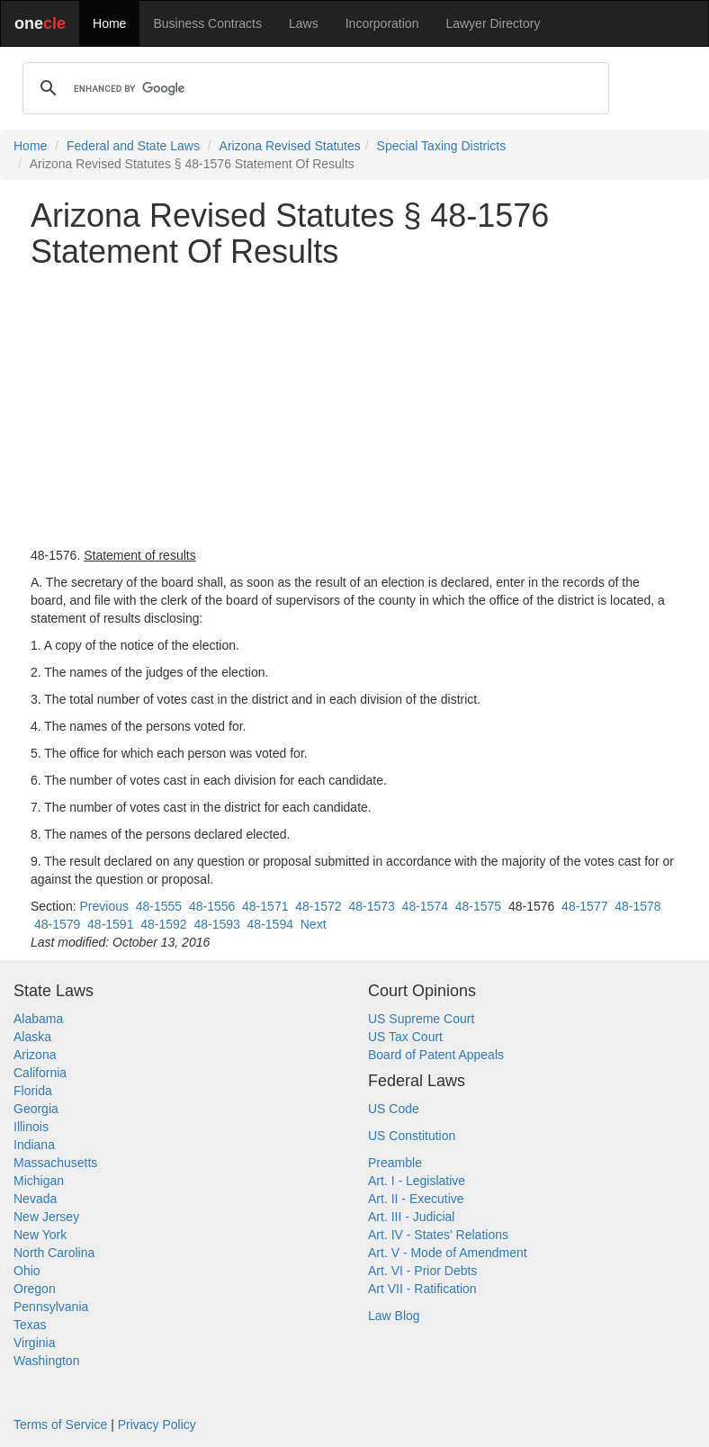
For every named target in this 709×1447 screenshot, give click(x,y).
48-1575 (478, 906)
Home (109, 23)
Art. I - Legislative (416, 1180)
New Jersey (46, 1216)
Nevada (35, 1198)
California (40, 1072)
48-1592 (163, 924)
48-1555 (159, 906)
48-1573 (371, 906)
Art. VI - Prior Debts (422, 1270)
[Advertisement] (354, 408)
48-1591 (110, 924)
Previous (103, 906)
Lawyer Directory (492, 23)
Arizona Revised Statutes (290, 146)
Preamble (395, 1162)
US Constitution (411, 1135)
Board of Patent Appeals (436, 1054)
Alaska (32, 1036)
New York (40, 1234)
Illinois (31, 1126)
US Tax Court (405, 1036)
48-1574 (425, 906)
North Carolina (53, 1252)
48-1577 (584, 906)
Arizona (34, 1054)
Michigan (38, 1180)
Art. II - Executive (416, 1198)
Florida (32, 1090)
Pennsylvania (50, 1306)
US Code (393, 1108)
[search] (313, 88)
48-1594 (270, 924)
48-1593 (216, 924)
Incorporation (382, 23)
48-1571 (265, 906)
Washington (46, 1360)
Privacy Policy (157, 1424)
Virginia (34, 1342)
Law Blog (394, 1315)
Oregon (34, 1288)
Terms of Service (60, 1424)
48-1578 (637, 906)
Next (314, 924)
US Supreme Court (421, 1018)
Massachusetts (55, 1162)
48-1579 (57, 924)
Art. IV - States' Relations (438, 1234)
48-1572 (318, 906)
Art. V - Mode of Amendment (447, 1252)
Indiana (34, 1144)
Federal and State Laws (133, 146)
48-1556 (212, 906)
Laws (304, 23)
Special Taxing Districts (442, 146)
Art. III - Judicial (411, 1216)
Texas (30, 1324)
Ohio (26, 1270)
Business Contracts (207, 23)
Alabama (38, 1018)
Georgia (35, 1108)
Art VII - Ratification (422, 1288)
